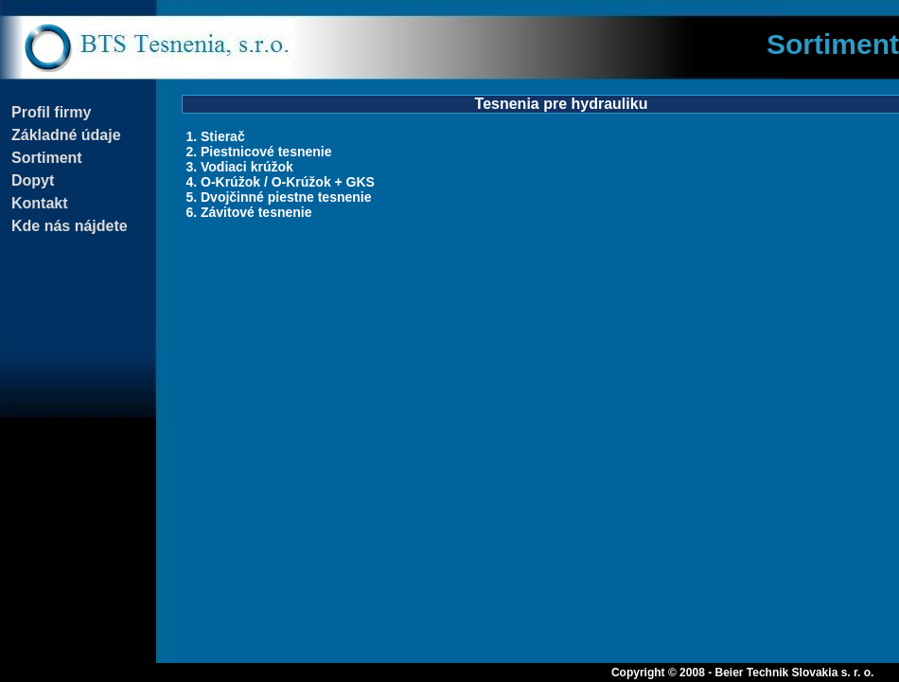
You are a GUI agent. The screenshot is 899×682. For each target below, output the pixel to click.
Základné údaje (66, 135)
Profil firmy (51, 112)
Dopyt (32, 180)
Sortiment (46, 158)
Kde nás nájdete (69, 226)
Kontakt (39, 203)
